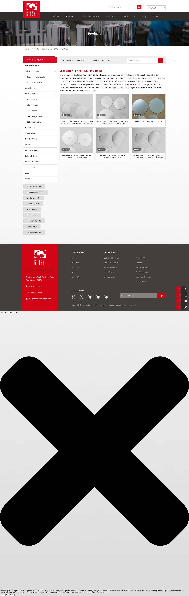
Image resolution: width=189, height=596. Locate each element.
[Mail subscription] (138, 295)
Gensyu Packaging (34, 232)
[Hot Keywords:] (139, 7)
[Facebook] (73, 297)
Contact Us (76, 277)
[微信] (106, 297)
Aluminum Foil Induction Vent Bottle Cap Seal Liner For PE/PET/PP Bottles (112, 122)
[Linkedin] (90, 297)
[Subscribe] (161, 295)
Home (74, 258)
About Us (75, 267)
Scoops (28, 144)
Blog (73, 272)
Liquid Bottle (30, 127)
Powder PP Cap (31, 139)
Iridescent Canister (34, 221)
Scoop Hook (30, 167)
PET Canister (32, 209)
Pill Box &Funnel (31, 150)
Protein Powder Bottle (35, 192)
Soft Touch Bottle (41, 71)
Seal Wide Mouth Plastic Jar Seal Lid (148, 121)
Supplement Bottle (99, 60)
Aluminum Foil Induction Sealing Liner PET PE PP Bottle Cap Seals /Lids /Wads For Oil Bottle (148, 156)
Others (27, 179)
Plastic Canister (41, 94)
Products (75, 262)
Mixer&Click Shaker (32, 162)
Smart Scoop (30, 133)
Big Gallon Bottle (31, 88)
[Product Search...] (122, 7)
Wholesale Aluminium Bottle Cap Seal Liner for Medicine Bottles (76, 156)
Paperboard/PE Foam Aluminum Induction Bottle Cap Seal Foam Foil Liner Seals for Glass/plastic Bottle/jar (76, 122)
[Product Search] (142, 60)
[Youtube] (98, 297)
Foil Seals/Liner (31, 156)
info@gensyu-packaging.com (39, 299)
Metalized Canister (32, 65)
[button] (94, 451)
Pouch (27, 173)
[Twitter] (82, 297)
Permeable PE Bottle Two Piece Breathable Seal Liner (112, 156)
